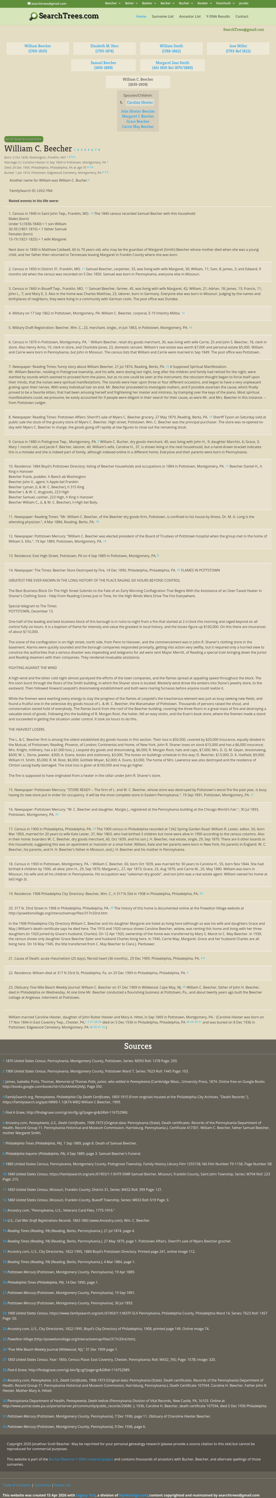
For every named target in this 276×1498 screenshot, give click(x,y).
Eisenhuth (223, 3)
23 (4, 1313)
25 (4, 1339)
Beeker (147, 3)
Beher (129, 3)
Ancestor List (190, 17)
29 (4, 1380)
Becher (166, 3)
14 (4, 1220)
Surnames (42, 1485)
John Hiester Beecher (138, 111)
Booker (203, 3)
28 (4, 1370)
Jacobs (243, 3)
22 (4, 1303)
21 (4, 1292)
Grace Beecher (138, 121)
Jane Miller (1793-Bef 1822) (238, 48)
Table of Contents (17, 1485)
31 (4, 1416)
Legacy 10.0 (86, 1495)
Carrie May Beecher (138, 126)
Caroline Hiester (140, 102)
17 (4, 1251)
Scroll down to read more (24, 139)
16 (4, 1241)
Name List (63, 1485)
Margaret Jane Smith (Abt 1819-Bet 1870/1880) (172, 65)
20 (4, 1282)
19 (4, 1272)
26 (4, 1349)
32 (4, 1426)
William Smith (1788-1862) (171, 48)
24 (4, 1328)
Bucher (184, 3)
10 (4, 1174)
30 (4, 1400)
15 (4, 1230)
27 (4, 1359)
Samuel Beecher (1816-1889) (103, 65)
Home (141, 17)
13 (4, 1210)
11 (4, 1189)
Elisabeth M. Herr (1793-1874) (104, 48)
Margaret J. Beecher (138, 116)
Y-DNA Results (218, 17)
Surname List (163, 17)
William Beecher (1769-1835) (37, 48)
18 (4, 1261)
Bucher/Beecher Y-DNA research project (81, 1459)
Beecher (111, 3)
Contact (241, 17)
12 (4, 1200)
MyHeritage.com (133, 1495)
